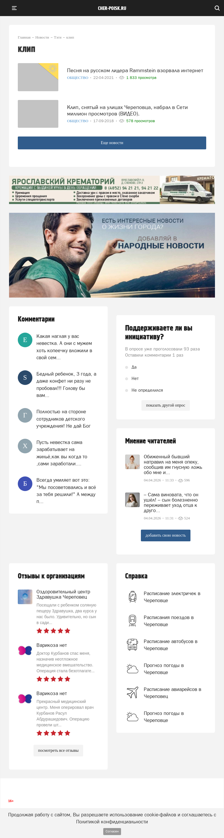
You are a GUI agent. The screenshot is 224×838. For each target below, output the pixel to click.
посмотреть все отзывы (58, 750)
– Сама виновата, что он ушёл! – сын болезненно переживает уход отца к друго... (171, 502)
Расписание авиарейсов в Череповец (172, 692)
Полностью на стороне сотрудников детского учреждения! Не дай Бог (63, 419)
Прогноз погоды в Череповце (164, 668)
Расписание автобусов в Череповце (170, 644)
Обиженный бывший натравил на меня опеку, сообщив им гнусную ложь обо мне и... (173, 464)
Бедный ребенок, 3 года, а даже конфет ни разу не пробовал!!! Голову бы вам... (66, 384)
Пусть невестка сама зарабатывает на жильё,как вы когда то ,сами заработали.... (61, 452)
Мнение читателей (150, 441)
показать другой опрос (165, 405)
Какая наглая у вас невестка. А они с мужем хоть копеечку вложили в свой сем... (64, 346)
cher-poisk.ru (112, 8)
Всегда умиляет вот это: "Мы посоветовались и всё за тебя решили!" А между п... (66, 490)
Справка (136, 576)
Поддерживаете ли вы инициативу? (158, 332)
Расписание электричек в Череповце (172, 596)
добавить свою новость (166, 535)
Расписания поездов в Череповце (169, 620)
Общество (78, 77)
